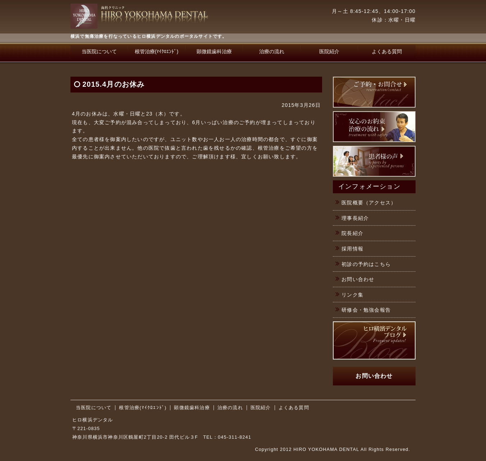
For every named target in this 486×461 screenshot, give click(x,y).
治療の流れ (271, 51)
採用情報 (352, 249)
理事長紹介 (355, 218)
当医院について (99, 51)
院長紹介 (352, 233)
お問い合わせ (357, 279)
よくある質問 (387, 51)
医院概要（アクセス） (368, 202)
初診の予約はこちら (366, 264)
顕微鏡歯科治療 (214, 51)
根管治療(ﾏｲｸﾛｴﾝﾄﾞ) (156, 51)
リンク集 (352, 295)
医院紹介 (329, 51)
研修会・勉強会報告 (366, 310)
